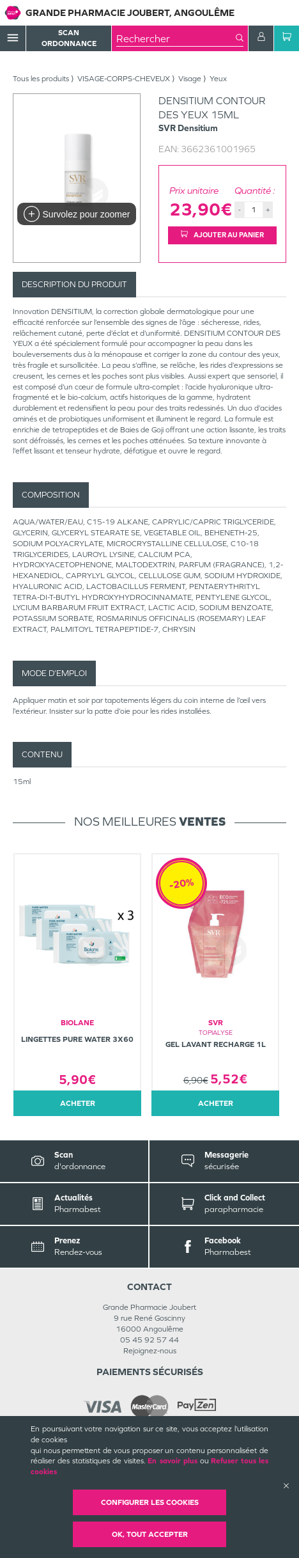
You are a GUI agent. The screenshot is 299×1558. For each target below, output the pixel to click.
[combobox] (176, 38)
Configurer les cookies (150, 1502)
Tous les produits (41, 78)
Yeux (218, 78)
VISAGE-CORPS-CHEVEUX (123, 78)
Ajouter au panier (222, 235)
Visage (189, 78)
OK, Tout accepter (150, 1534)
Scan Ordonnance (69, 38)
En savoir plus (172, 1460)
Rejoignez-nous (149, 1350)
